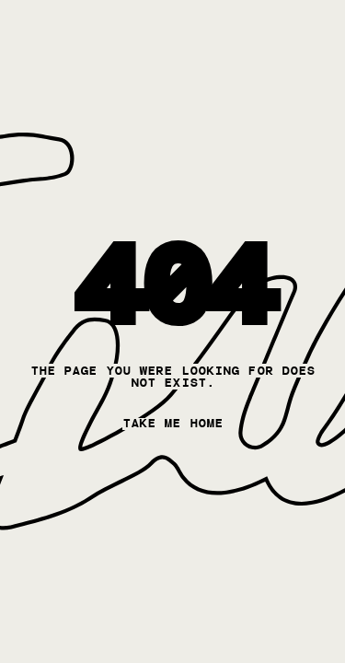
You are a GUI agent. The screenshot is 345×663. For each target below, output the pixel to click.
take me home (172, 423)
